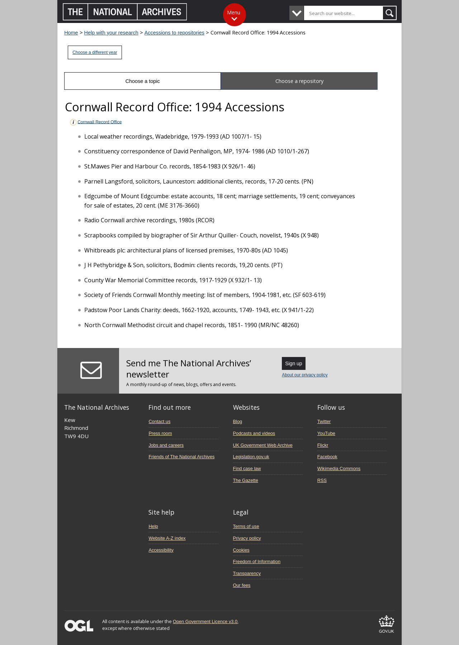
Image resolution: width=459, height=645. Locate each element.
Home (71, 33)
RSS (322, 480)
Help (153, 526)
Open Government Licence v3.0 (205, 621)
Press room (160, 433)
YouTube (326, 433)
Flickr (322, 445)
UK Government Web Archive (263, 445)
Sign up (293, 363)
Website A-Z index (166, 538)
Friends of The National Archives (181, 456)
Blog (237, 421)
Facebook (327, 456)
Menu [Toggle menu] (233, 12)
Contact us (159, 421)
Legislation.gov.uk (251, 456)
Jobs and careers (166, 445)
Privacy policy (247, 538)
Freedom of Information (257, 561)
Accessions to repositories (174, 33)
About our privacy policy (304, 374)
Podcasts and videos (254, 433)
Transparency (247, 573)
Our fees (242, 585)
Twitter (324, 421)
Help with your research (111, 33)
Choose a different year (94, 52)
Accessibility (160, 550)
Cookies (241, 550)
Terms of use (246, 526)
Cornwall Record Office (95, 122)
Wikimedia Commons (338, 468)
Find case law (247, 468)
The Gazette (245, 480)
